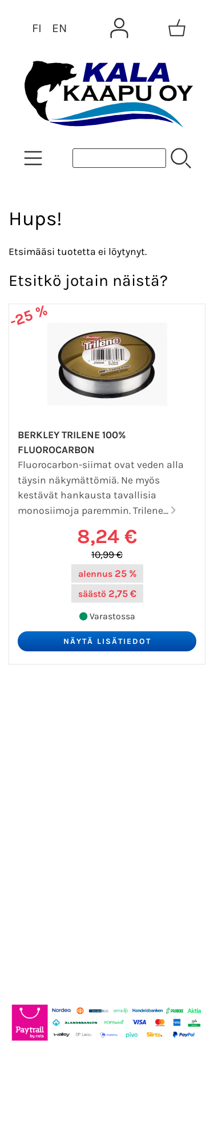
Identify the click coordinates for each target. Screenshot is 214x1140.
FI (37, 28)
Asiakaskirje (48, 747)
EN (59, 28)
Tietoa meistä (52, 774)
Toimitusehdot (54, 829)
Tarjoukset (43, 719)
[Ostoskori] (177, 28)
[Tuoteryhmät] (33, 158)
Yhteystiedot (49, 802)
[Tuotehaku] (119, 158)
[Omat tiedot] (119, 28)
